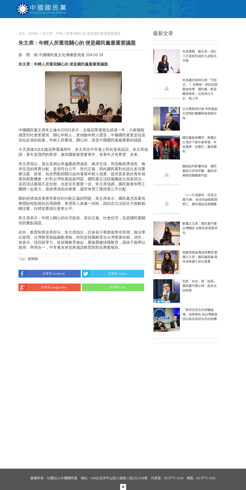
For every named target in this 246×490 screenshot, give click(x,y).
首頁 (21, 33)
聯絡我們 (197, 25)
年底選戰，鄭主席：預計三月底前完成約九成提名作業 (199, 56)
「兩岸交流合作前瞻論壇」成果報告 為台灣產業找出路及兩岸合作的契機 (199, 314)
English (219, 25)
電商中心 (175, 25)
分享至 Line (103, 287)
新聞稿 (33, 33)
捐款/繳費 (152, 25)
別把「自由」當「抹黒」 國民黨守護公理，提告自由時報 (199, 285)
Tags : (23, 258)
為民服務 (109, 25)
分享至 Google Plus (42, 287)
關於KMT (69, 25)
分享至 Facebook (41, 274)
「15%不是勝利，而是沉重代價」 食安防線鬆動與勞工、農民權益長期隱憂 (199, 199)
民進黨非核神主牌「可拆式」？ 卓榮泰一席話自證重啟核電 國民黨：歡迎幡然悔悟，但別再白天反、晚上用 (199, 89)
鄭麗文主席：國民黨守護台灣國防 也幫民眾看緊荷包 (199, 228)
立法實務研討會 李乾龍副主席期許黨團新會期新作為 (199, 113)
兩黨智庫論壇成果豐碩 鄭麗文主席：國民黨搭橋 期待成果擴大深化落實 (199, 257)
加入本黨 (130, 25)
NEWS (89, 25)
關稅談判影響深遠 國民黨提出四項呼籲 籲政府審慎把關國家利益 (199, 170)
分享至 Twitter (104, 274)
